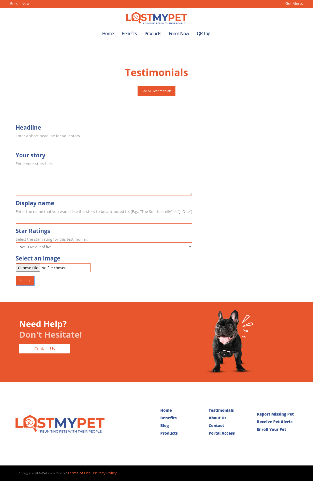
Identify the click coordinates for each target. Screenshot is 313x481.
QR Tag (203, 33)
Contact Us (44, 348)
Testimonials (221, 410)
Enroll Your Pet (271, 429)
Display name (35, 203)
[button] (297, 94)
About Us (218, 417)
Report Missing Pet (275, 414)
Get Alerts (293, 3)
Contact (216, 425)
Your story (31, 155)
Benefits (129, 33)
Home (108, 33)
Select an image (38, 258)
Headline (28, 127)
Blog (164, 425)
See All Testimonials (157, 91)
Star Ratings (33, 231)
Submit (25, 280)
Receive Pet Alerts (275, 421)
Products (152, 33)
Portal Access (222, 433)
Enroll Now (19, 3)
